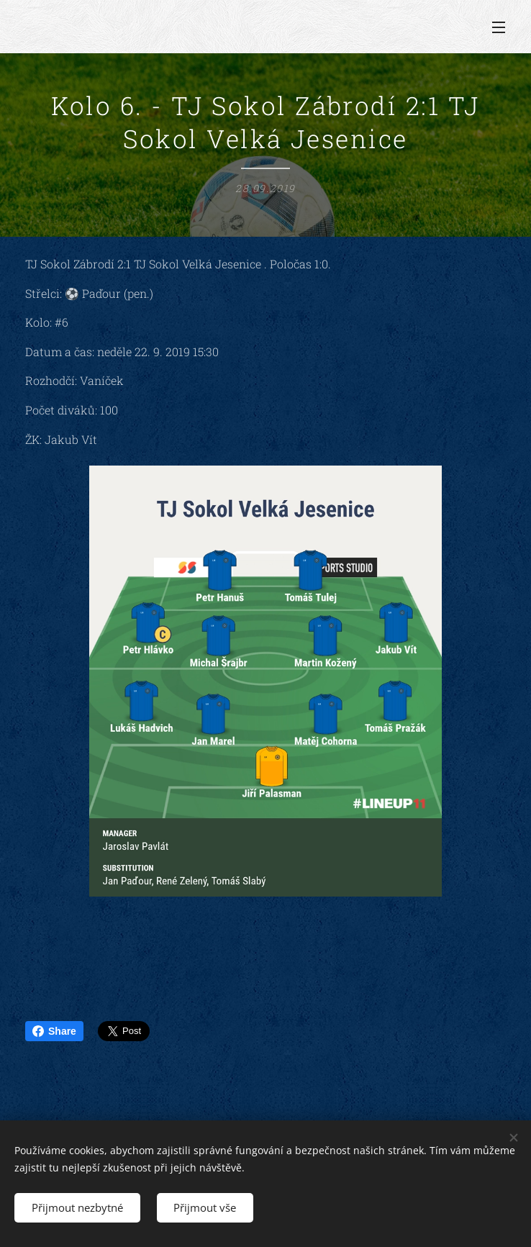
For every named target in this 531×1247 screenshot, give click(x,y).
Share (54, 1031)
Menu (498, 27)
